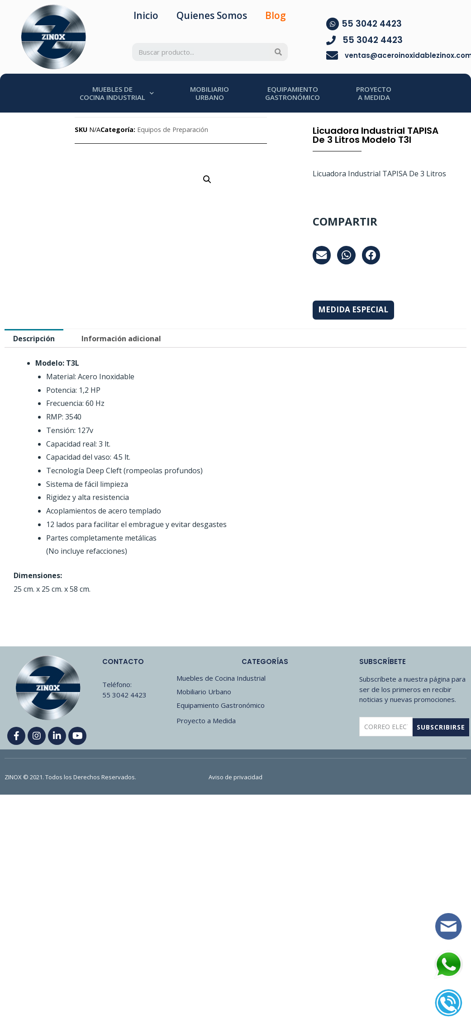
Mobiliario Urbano (203, 691)
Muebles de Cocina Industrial (221, 678)
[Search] (279, 52)
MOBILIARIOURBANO (209, 93)
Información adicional (121, 339)
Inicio (145, 15)
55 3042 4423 (372, 24)
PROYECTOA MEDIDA (373, 93)
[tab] (34, 338)
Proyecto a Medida (206, 720)
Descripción (34, 339)
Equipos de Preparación (172, 129)
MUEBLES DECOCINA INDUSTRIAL (117, 93)
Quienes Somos (211, 15)
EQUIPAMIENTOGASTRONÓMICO (292, 93)
